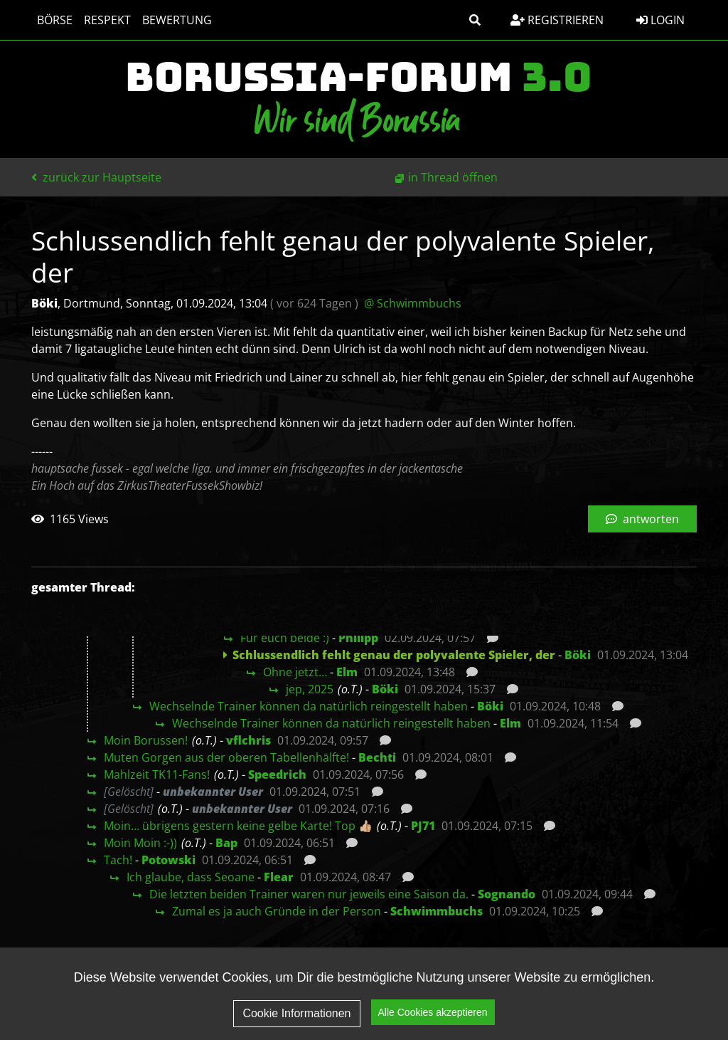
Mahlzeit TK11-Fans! (157, 774)
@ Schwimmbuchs (412, 303)
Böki (577, 655)
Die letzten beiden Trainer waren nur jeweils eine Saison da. (308, 894)
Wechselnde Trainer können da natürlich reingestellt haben (308, 706)
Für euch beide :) (284, 638)
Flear (279, 877)
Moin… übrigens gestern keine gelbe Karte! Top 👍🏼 (238, 826)
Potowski (168, 860)
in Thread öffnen (453, 177)
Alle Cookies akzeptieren (433, 1024)
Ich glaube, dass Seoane (190, 877)
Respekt (107, 20)
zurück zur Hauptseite (96, 177)
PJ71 (423, 826)
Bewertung (177, 20)
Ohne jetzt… (295, 672)
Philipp (358, 638)
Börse (55, 20)
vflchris (248, 740)
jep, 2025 (309, 689)
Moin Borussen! (146, 740)
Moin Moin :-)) (140, 843)
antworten (642, 519)
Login (660, 20)
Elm (347, 672)
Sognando (506, 894)
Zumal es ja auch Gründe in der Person (276, 911)
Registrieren (557, 20)
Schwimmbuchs (436, 911)
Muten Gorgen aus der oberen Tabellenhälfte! (226, 757)
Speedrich (277, 774)
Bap (226, 843)
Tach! (118, 860)
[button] (475, 19)
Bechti (377, 757)
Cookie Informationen (296, 1025)
